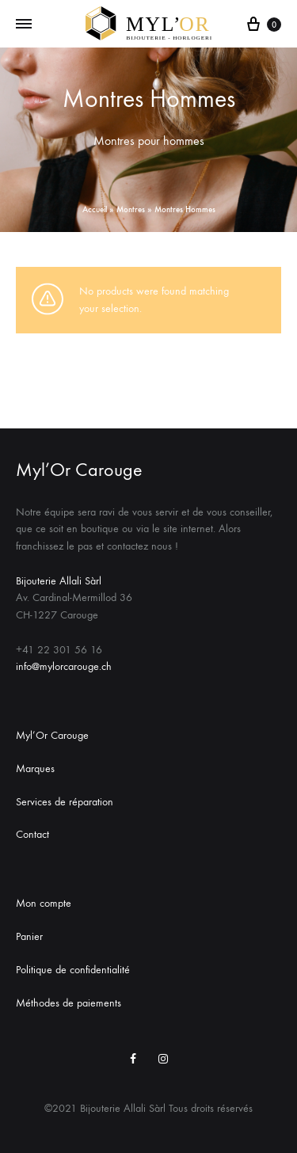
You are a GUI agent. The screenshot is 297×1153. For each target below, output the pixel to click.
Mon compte (43, 903)
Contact (32, 834)
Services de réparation (64, 802)
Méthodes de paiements (68, 1003)
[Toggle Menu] (24, 24)
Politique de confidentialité (73, 969)
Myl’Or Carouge (52, 735)
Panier (29, 936)
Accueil (94, 209)
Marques (35, 768)
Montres (130, 209)
